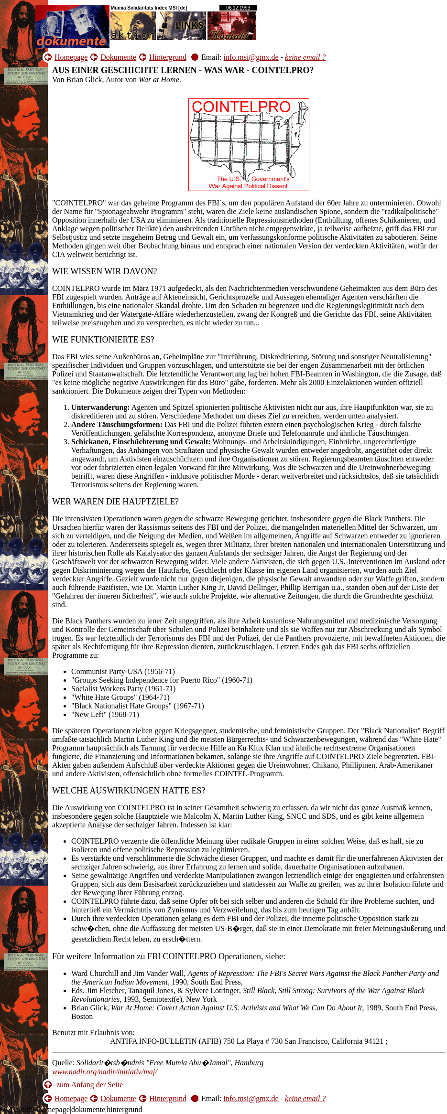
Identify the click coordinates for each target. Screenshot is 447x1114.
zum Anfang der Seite (89, 1085)
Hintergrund (167, 57)
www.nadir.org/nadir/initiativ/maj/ (104, 1072)
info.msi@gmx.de (251, 57)
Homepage (71, 57)
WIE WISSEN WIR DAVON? (104, 271)
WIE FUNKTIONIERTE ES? (103, 339)
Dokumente (118, 57)
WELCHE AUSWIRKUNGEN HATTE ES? (128, 790)
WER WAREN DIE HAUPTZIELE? (115, 501)
